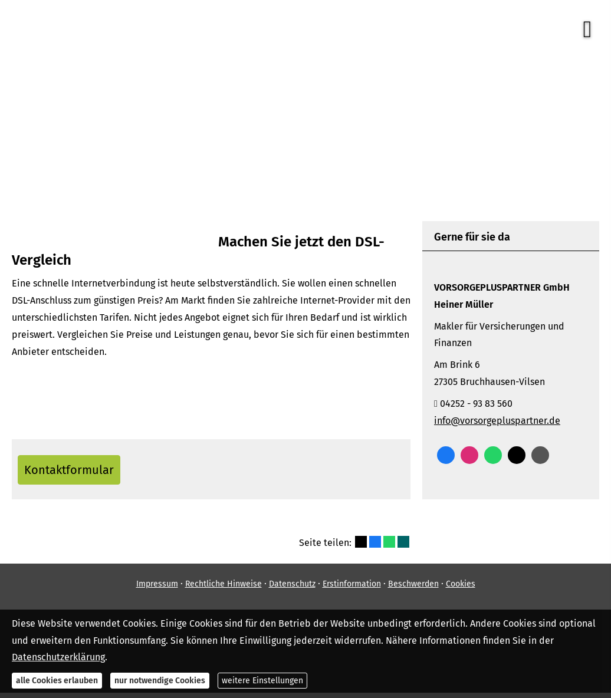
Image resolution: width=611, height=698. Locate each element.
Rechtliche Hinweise (223, 589)
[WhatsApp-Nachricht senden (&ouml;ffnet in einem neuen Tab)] (493, 455)
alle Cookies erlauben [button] (57, 681)
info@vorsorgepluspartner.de (497, 420)
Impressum (157, 589)
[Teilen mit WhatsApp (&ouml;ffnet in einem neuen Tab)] (389, 547)
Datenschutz (292, 589)
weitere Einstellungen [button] (262, 681)
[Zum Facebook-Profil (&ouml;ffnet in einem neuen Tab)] (446, 455)
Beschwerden (413, 589)
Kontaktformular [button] (77, 472)
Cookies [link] (460, 589)
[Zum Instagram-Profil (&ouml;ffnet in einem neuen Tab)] (469, 455)
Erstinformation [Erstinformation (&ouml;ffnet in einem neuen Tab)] (352, 589)
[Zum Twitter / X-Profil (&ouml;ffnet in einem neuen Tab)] (516, 455)
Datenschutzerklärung (58, 657)
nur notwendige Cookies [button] (159, 681)
